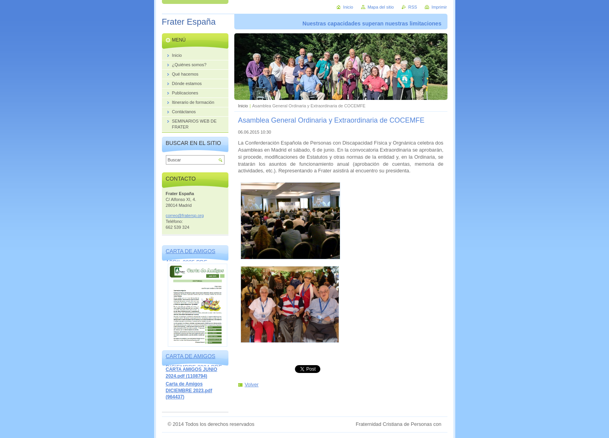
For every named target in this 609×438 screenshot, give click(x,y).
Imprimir (439, 7)
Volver (252, 384)
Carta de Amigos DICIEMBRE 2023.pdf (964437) (189, 390)
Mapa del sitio (381, 7)
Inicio (243, 105)
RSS (412, 7)
